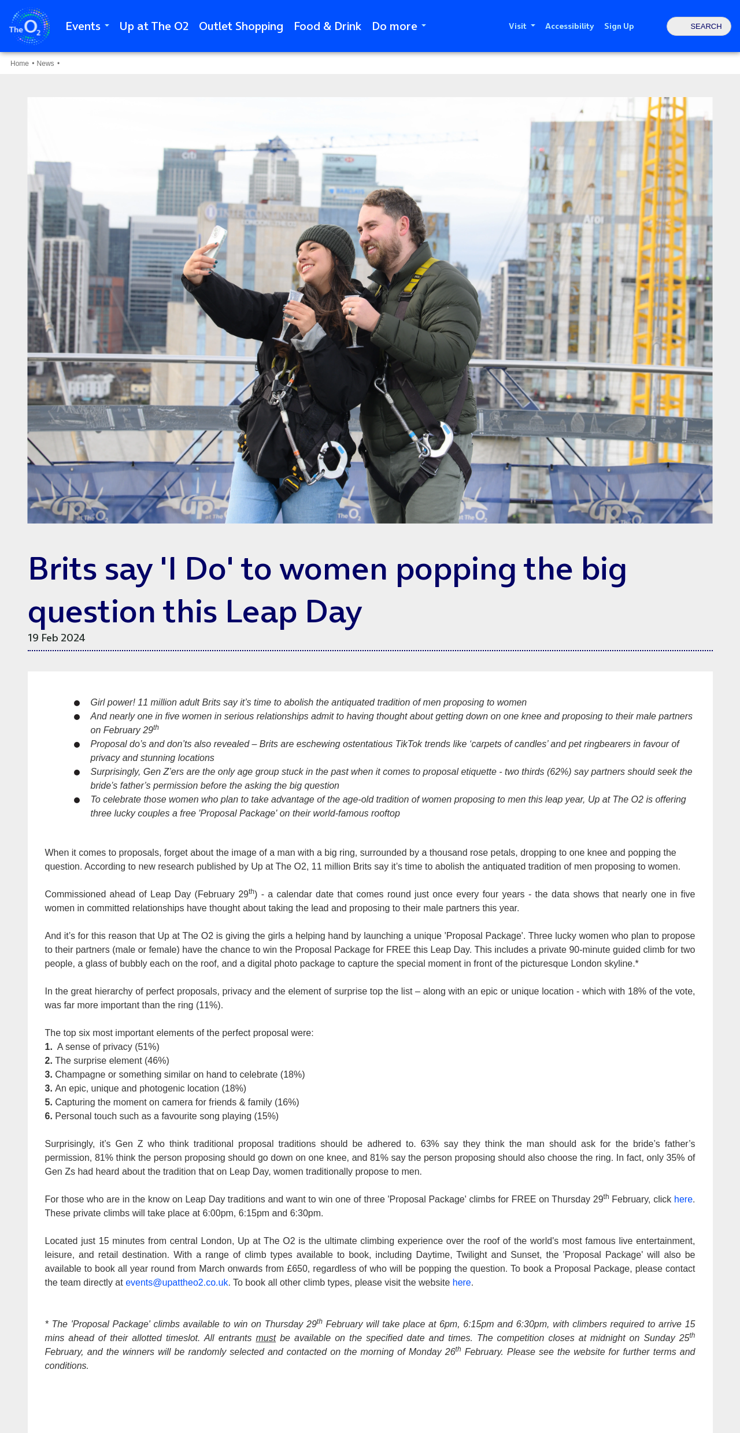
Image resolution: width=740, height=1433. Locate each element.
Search (706, 26)
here (683, 1199)
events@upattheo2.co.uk (176, 1282)
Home (19, 64)
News (45, 64)
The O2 (29, 26)
